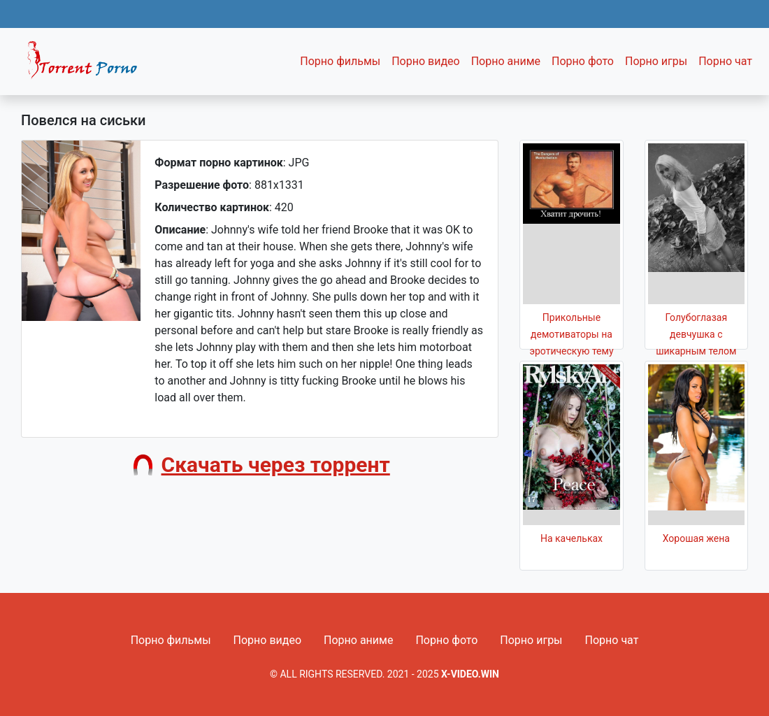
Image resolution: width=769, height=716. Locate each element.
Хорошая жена (696, 538)
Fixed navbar (88, 65)
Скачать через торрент (275, 464)
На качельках (571, 538)
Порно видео (425, 61)
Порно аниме (505, 61)
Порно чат (725, 61)
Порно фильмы (340, 61)
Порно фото (583, 61)
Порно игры (656, 61)
